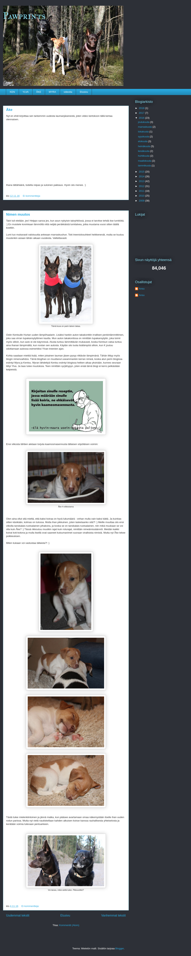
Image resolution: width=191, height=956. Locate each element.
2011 (142, 190)
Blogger (119, 948)
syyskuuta (144, 136)
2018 (142, 108)
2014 (142, 176)
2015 (142, 171)
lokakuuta (143, 131)
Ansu (142, 288)
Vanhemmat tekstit (113, 915)
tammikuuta (145, 165)
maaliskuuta (145, 160)
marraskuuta (145, 126)
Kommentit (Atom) (69, 925)
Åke (9, 110)
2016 (142, 117)
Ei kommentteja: (32, 195)
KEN (12, 91)
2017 (142, 112)
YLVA (25, 91)
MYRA (52, 91)
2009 (142, 200)
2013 (142, 181)
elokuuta (143, 141)
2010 (142, 195)
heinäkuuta (144, 146)
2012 (142, 186)
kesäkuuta (144, 151)
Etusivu (84, 91)
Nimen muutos (18, 214)
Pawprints (24, 16)
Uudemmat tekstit (17, 915)
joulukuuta (144, 122)
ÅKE (38, 91)
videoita (68, 91)
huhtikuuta (144, 155)
